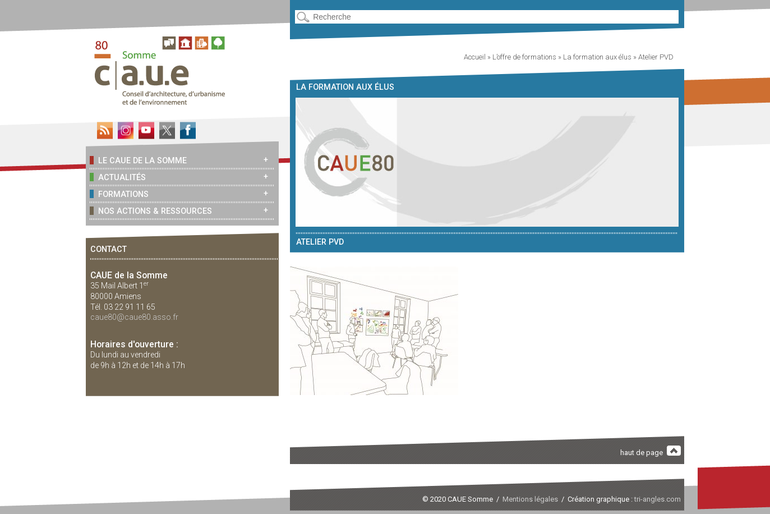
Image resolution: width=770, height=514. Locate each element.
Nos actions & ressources (150, 210)
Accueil (475, 57)
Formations (119, 194)
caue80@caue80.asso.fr (134, 317)
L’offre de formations (524, 57)
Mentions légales (530, 499)
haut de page (650, 451)
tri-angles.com (657, 499)
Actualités (117, 177)
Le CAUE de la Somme (138, 160)
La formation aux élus (597, 57)
